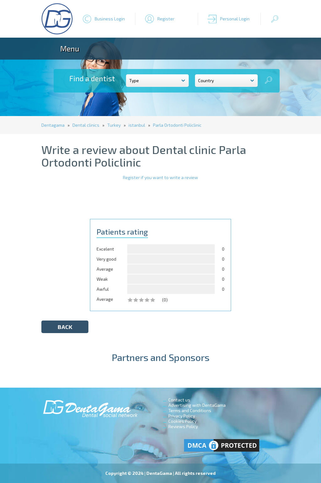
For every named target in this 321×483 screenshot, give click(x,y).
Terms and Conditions (189, 410)
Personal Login (235, 18)
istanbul (137, 125)
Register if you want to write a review (160, 177)
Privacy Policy (181, 415)
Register (165, 18)
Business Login (110, 18)
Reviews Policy (183, 426)
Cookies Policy (182, 421)
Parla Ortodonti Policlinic (177, 125)
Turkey (114, 125)
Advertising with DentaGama (197, 405)
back (65, 326)
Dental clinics (85, 125)
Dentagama (53, 125)
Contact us (179, 399)
